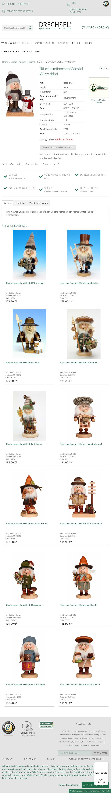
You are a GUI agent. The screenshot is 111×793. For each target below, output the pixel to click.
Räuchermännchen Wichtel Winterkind (56, 60)
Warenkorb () (97, 27)
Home (5, 60)
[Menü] (106, 764)
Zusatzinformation (38, 201)
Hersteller (20, 201)
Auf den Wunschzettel (12, 162)
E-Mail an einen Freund (53, 162)
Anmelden (75, 12)
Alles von (98, 99)
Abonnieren (100, 751)
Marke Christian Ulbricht (23, 60)
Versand (105, 791)
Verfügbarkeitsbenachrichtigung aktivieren (58, 145)
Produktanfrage (33, 162)
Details (7, 201)
